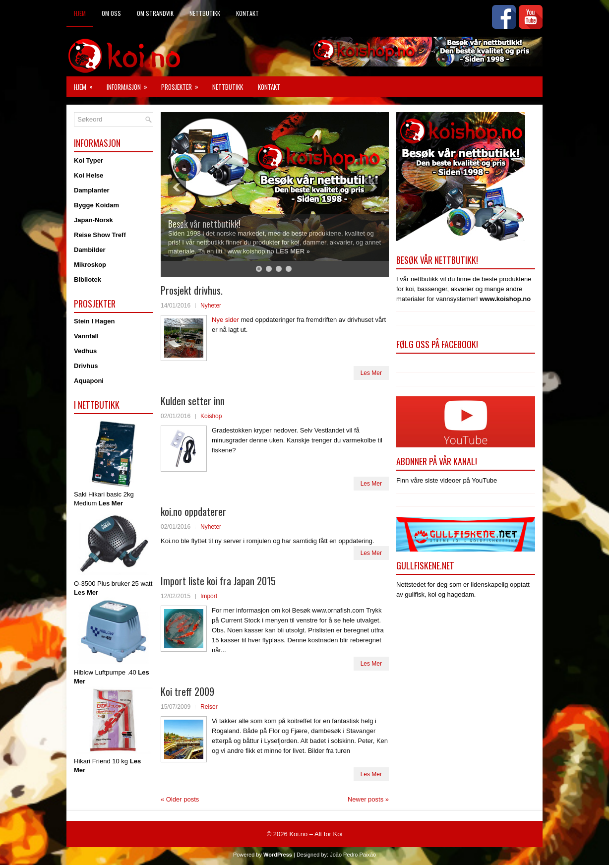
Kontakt (247, 13)
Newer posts (368, 799)
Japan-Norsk (93, 220)
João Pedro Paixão (353, 855)
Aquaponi (89, 380)
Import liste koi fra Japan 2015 (218, 580)
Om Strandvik (155, 13)
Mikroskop (90, 264)
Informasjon (130, 84)
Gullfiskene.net (425, 565)
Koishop (211, 416)
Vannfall (86, 336)
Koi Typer (88, 160)
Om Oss (111, 13)
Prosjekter (183, 84)
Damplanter (92, 190)
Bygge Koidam (96, 205)
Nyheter (210, 305)
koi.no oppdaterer (193, 511)
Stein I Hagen (94, 321)
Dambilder (90, 249)
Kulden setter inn (193, 400)
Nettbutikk (204, 13)
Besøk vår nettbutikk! (204, 223)
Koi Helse (88, 175)
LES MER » (293, 251)
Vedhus (85, 351)
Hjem (80, 13)
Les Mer (371, 373)
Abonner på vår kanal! (436, 461)
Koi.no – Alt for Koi (315, 834)
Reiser (209, 706)
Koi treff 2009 (187, 691)
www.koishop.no (505, 299)
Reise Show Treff (100, 235)
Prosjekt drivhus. (192, 290)
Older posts (180, 799)
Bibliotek (87, 279)
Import (208, 596)
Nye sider (226, 319)
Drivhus (86, 366)
